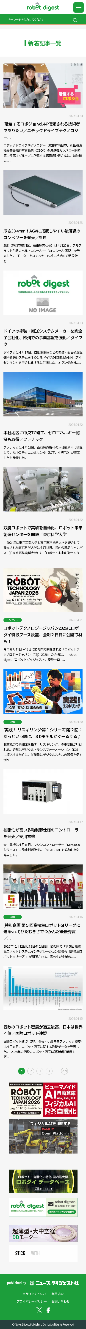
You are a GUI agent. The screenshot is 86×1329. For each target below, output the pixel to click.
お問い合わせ (60, 1301)
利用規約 (57, 1294)
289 (64, 1071)
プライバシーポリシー (32, 1301)
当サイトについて (34, 1294)
